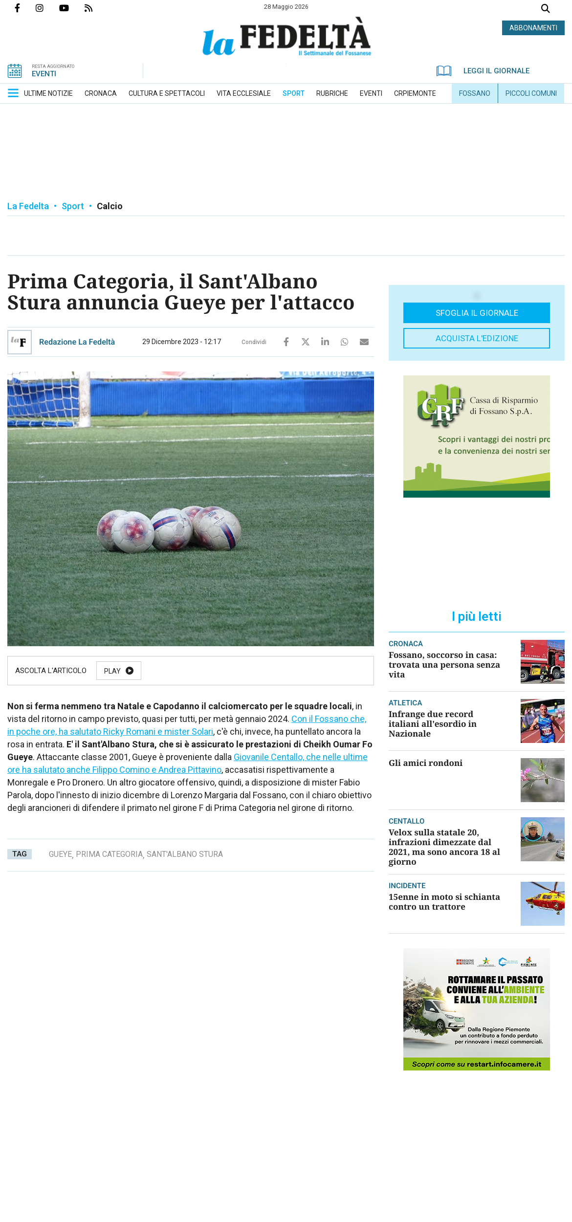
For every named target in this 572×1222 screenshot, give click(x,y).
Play (112, 671)
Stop (278, 671)
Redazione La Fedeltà (77, 342)
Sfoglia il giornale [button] (477, 313)
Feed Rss (96, 7)
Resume (222, 671)
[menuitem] (48, 93)
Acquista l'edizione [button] (477, 338)
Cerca (545, 9)
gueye (60, 854)
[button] (13, 93)
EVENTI (44, 73)
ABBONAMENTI (533, 28)
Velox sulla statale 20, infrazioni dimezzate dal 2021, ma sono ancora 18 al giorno (444, 847)
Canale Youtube (72, 7)
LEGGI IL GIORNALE (483, 71)
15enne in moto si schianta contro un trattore (444, 901)
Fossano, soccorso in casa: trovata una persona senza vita (444, 664)
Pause (165, 671)
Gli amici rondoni (425, 762)
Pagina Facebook (25, 7)
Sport (73, 206)
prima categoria (109, 854)
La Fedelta (28, 206)
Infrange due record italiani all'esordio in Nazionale (433, 723)
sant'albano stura (185, 854)
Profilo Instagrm (47, 7)
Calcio (110, 206)
